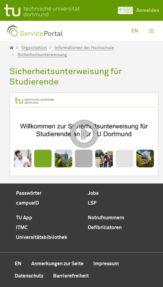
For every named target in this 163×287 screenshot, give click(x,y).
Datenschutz (29, 276)
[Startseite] (12, 48)
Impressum (106, 263)
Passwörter (28, 193)
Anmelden (138, 10)
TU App (24, 217)
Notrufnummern (106, 217)
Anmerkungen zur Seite (57, 263)
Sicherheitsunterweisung (42, 55)
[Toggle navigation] (151, 31)
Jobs (93, 193)
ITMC (22, 227)
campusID (27, 203)
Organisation (34, 48)
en (134, 30)
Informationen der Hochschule (84, 48)
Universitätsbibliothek (41, 237)
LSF (92, 203)
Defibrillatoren (105, 227)
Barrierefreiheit (71, 276)
